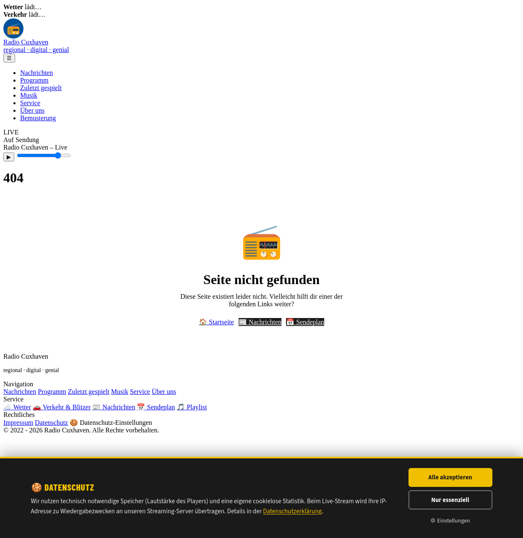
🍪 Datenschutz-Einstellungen (111, 422)
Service (30, 102)
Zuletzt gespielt (41, 87)
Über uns (32, 110)
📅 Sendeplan (305, 322)
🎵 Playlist (192, 407)
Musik (28, 95)
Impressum (18, 422)
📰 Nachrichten (260, 322)
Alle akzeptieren (450, 477)
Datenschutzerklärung (292, 511)
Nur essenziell (450, 500)
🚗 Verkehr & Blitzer (62, 407)
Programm (34, 80)
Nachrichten (36, 72)
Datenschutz (51, 422)
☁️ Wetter (17, 407)
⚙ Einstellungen (450, 521)
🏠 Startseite (216, 322)
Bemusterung (38, 118)
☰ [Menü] (9, 58)
